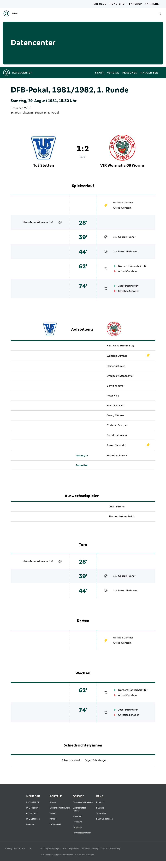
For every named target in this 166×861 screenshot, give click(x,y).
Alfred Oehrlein (122, 208)
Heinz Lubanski (115, 405)
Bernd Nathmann (128, 251)
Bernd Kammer (115, 386)
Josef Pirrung (126, 286)
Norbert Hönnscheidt (130, 266)
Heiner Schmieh (116, 366)
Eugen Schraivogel (47, 112)
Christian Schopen (128, 291)
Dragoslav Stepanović (119, 376)
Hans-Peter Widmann (35, 222)
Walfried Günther (123, 202)
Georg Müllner (127, 237)
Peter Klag (113, 395)
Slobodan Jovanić (117, 455)
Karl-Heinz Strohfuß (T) (120, 345)
